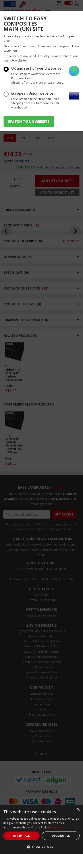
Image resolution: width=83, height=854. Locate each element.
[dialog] (41, 829)
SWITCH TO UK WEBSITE (28, 121)
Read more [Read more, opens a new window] (57, 827)
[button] (41, 847)
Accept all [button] (21, 835)
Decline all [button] (61, 835)
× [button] (78, 809)
